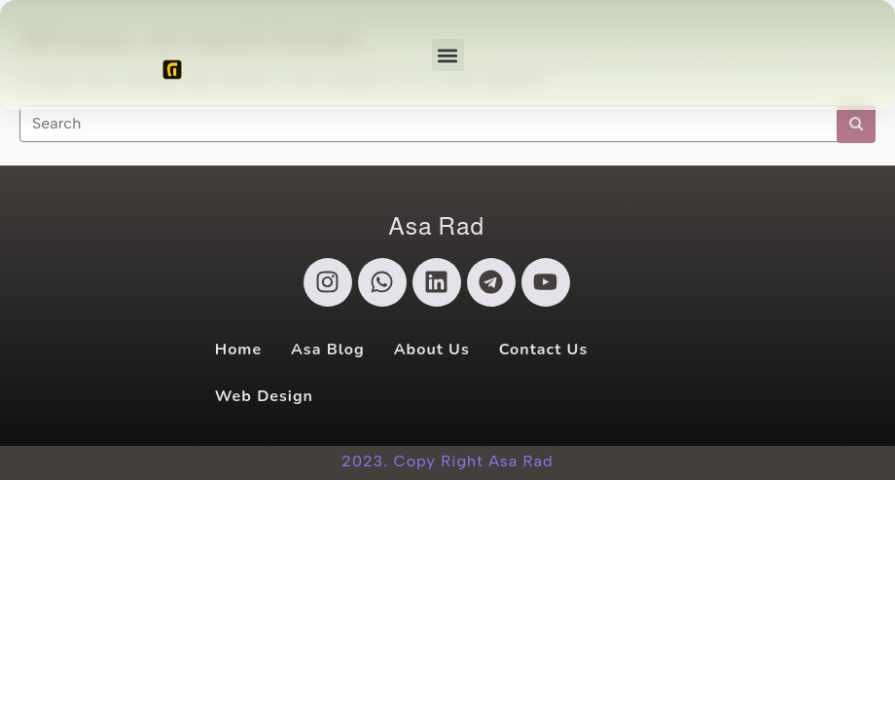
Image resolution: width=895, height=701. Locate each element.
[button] (448, 55)
